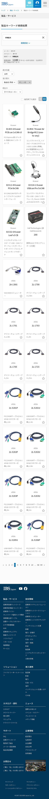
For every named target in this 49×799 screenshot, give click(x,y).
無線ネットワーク (9, 635)
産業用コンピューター (33, 616)
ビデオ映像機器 (8, 625)
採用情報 (28, 753)
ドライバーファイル (10, 722)
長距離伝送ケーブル (10, 618)
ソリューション (10, 666)
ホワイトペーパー (9, 712)
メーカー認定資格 (9, 746)
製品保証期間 (8, 750)
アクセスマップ (30, 750)
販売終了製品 (8, 743)
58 (38, 565)
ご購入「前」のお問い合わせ (13, 767)
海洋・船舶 (29, 643)
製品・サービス (14, 10)
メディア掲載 (30, 719)
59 (41, 565)
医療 (26, 629)
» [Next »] (44, 565)
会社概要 (28, 743)
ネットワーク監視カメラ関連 (13, 615)
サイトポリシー (31, 782)
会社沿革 (28, 746)
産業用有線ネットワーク (12, 604)
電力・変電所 (30, 632)
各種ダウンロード (9, 740)
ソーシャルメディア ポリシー (13, 788)
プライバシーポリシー (33, 785)
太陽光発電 (29, 659)
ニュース (29, 703)
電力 (26, 679)
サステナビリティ (32, 788)
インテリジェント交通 (33, 626)
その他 (27, 695)
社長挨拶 (28, 740)
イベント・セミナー (32, 712)
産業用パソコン (8, 611)
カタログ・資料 (10, 703)
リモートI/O (7, 642)
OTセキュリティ (31, 636)
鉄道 (26, 646)
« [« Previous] (3, 565)
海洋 (26, 686)
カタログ (6, 709)
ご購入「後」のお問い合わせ (13, 770)
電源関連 (6, 645)
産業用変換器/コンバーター (13, 608)
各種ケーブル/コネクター (12, 621)
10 (32, 565)
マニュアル (7, 719)
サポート (7, 730)
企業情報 (29, 730)
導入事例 (29, 666)
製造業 (27, 649)
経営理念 (28, 736)
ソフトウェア (8, 638)
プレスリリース (30, 716)
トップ (3, 10)
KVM (4, 628)
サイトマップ (9, 782)
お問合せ (7, 761)
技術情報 (29, 599)
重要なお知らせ (30, 709)
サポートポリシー (10, 785)
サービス (6, 648)
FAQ (4, 736)
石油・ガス (29, 639)
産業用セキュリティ (10, 631)
